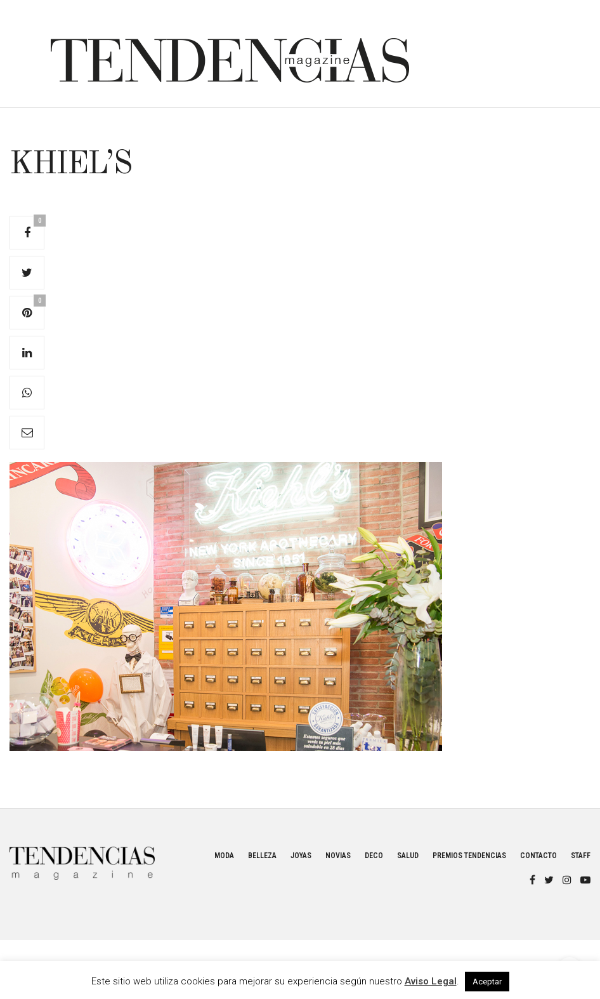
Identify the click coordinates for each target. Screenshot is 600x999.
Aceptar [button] (487, 981)
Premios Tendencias (469, 855)
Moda (224, 855)
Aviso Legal (431, 981)
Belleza (262, 855)
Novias (338, 855)
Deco (374, 855)
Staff (580, 855)
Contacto (538, 855)
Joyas (300, 855)
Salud (408, 855)
